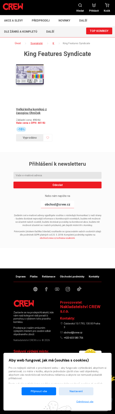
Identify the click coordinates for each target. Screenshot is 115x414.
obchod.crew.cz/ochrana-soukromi (57, 236)
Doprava (21, 276)
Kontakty (94, 276)
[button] (84, 20)
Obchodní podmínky (72, 276)
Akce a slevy (13, 20)
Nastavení (76, 391)
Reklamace (48, 276)
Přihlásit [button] (94, 7)
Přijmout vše (39, 391)
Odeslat (57, 183)
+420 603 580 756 (73, 337)
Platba (33, 276)
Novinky (64, 20)
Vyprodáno (29, 136)
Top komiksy (99, 31)
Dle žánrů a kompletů (20, 31)
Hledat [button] (80, 7)
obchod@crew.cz (57, 202)
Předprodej (41, 20)
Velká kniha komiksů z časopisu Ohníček (32, 109)
